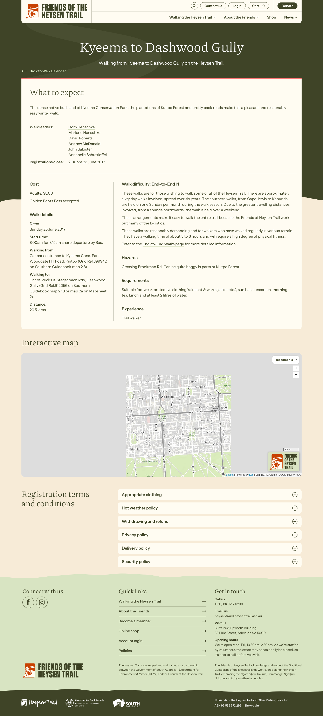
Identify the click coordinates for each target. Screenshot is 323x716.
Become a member (135, 621)
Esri (251, 474)
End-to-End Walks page (163, 244)
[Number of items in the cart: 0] (258, 5)
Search (194, 5)
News (290, 19)
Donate (287, 6)
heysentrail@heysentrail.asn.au (238, 616)
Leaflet (229, 474)
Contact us (213, 6)
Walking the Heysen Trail (192, 19)
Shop (271, 17)
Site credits (252, 705)
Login (237, 6)
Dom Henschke (81, 127)
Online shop (129, 631)
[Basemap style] (285, 360)
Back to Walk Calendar (48, 71)
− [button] (296, 375)
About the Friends (241, 19)
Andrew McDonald (84, 143)
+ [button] (296, 369)
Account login (131, 641)
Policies (125, 650)
